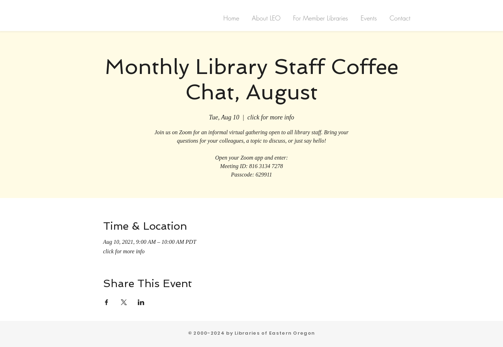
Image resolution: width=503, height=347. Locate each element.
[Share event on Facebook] (106, 302)
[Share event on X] (123, 302)
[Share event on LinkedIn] (141, 302)
